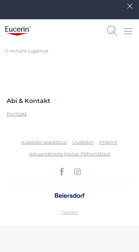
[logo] (18, 31)
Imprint (108, 142)
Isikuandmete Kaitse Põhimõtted (69, 154)
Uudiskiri (83, 142)
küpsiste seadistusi (44, 142)
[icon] (62, 172)
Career (69, 212)
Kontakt (17, 114)
